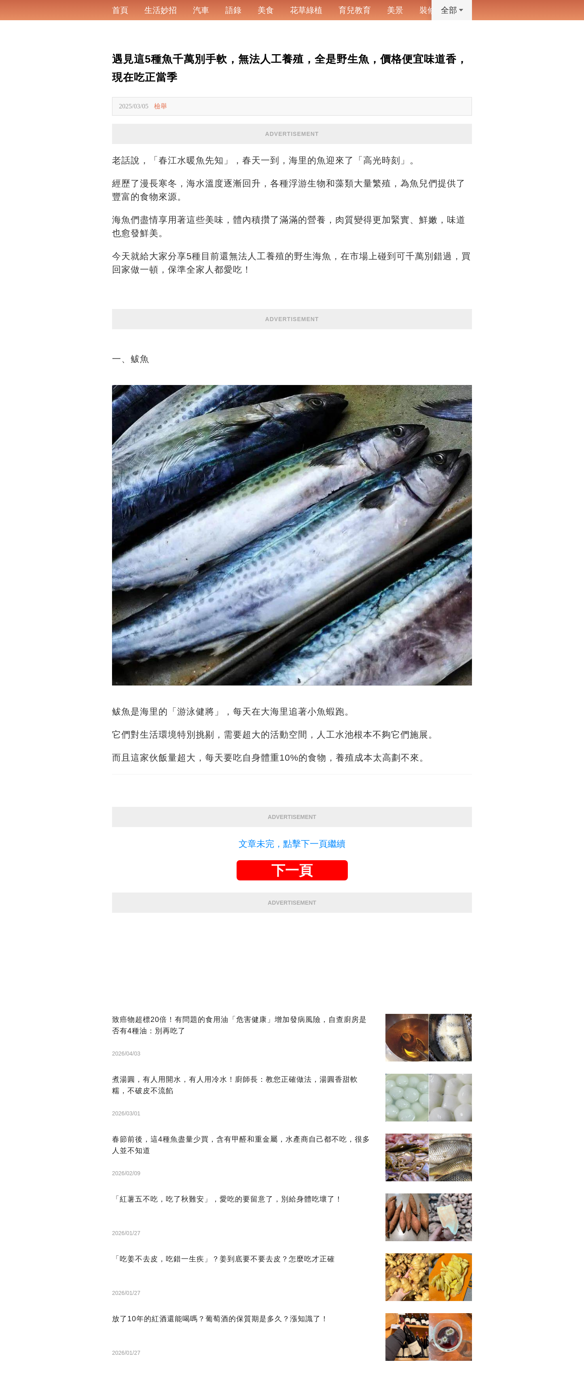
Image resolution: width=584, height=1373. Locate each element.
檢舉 (160, 106)
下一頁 (292, 870)
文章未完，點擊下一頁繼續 (292, 844)
